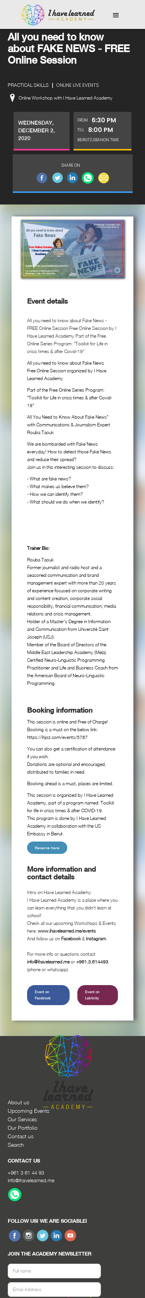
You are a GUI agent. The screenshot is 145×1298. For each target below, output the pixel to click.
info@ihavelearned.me (31, 1180)
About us (18, 1102)
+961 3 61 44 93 (26, 1173)
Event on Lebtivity (92, 995)
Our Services (22, 1119)
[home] (56, 15)
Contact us (21, 1136)
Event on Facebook (43, 995)
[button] (116, 15)
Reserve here (47, 847)
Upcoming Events (28, 1110)
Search (16, 1144)
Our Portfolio (23, 1127)
